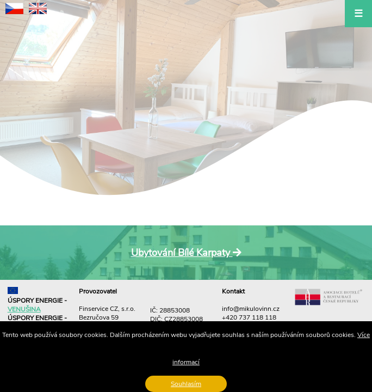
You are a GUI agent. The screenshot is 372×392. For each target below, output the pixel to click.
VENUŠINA (24, 309)
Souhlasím (186, 383)
